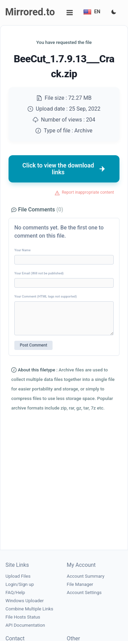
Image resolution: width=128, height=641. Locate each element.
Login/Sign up (19, 584)
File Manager (80, 584)
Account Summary (85, 576)
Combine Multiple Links (29, 608)
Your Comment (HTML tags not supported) (45, 296)
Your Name (22, 250)
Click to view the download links (64, 169)
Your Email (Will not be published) (38, 273)
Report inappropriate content (88, 192)
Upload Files (17, 576)
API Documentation (25, 625)
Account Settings (84, 592)
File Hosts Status (22, 617)
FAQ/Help (15, 592)
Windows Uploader (24, 600)
